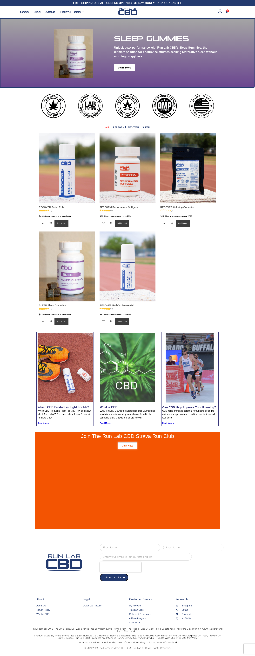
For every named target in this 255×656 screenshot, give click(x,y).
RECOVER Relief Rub (51, 207)
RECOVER (133, 127)
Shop (24, 12)
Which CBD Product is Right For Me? (63, 407)
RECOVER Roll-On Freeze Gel (117, 305)
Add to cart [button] (61, 223)
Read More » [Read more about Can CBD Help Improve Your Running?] (168, 423)
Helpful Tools (72, 12)
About (50, 12)
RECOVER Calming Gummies (177, 207)
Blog (37, 12)
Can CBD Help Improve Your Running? (189, 407)
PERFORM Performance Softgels (119, 207)
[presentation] (120, 567)
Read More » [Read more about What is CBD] (105, 423)
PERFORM (118, 127)
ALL (107, 127)
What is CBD (108, 407)
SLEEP (146, 127)
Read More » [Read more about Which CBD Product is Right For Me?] (43, 423)
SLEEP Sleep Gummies (52, 305)
